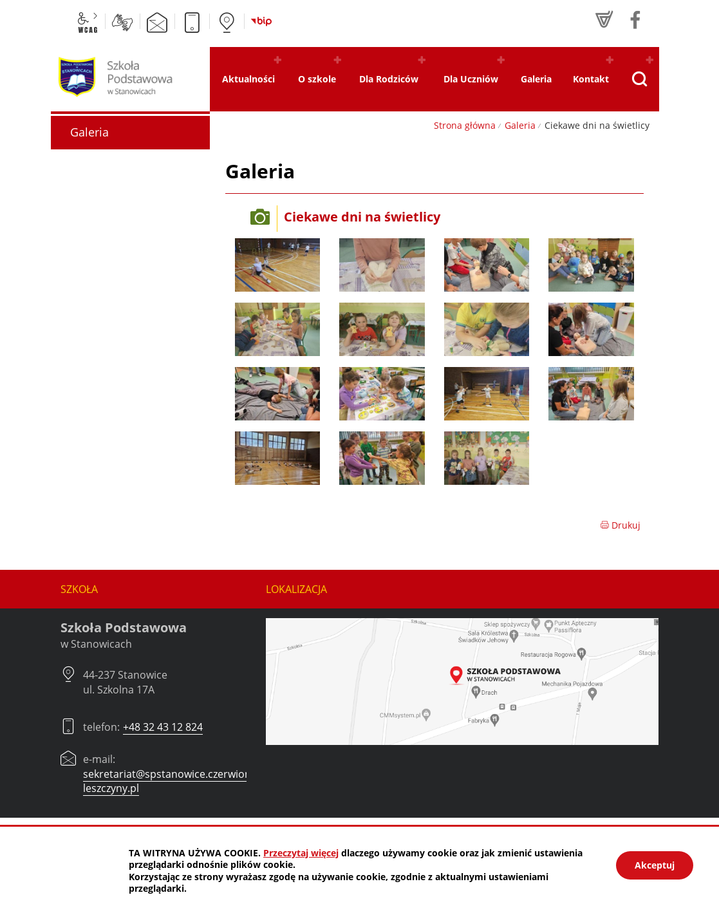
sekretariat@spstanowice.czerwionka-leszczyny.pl (174, 781)
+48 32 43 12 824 (163, 727)
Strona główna (465, 125)
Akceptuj (655, 865)
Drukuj (620, 525)
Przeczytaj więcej (301, 853)
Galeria (520, 125)
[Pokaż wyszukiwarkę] (638, 79)
